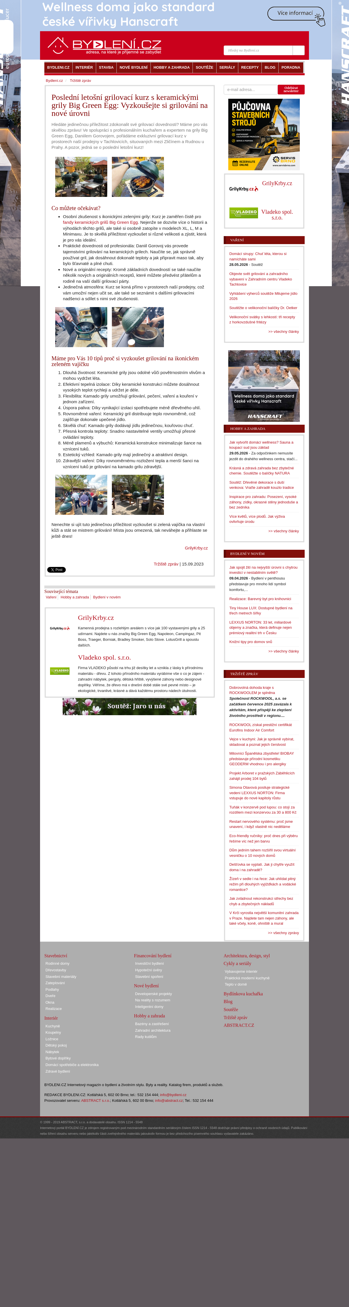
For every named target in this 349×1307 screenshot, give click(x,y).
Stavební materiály (60, 976)
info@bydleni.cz (173, 1095)
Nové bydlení (146, 985)
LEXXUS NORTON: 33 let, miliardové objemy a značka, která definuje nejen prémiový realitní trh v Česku (260, 627)
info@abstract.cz (169, 1100)
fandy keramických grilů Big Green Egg (100, 222)
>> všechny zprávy (283, 933)
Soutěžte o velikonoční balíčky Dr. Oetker (263, 308)
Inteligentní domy (149, 1007)
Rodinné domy (57, 963)
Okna (49, 1002)
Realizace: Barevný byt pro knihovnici (260, 599)
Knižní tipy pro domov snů (250, 642)
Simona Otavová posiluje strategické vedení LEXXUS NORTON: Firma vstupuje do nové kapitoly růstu (259, 792)
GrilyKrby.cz (196, 547)
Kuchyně (52, 1026)
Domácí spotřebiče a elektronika (72, 1065)
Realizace (53, 1009)
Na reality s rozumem (152, 1000)
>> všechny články (283, 331)
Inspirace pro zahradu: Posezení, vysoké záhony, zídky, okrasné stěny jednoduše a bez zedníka (263, 502)
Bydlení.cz (54, 80)
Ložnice (51, 1039)
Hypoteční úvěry (148, 970)
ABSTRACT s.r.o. (95, 1100)
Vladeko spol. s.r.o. (104, 657)
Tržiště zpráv (166, 563)
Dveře (50, 996)
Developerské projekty (153, 994)
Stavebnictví (55, 955)
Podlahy (52, 989)
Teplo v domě (236, 984)
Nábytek (52, 1052)
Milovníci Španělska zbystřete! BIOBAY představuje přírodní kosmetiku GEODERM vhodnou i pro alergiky (261, 758)
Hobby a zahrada (75, 597)
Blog (228, 1001)
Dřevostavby (55, 970)
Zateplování (55, 983)
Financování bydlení (152, 955)
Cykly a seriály (237, 963)
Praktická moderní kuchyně (247, 978)
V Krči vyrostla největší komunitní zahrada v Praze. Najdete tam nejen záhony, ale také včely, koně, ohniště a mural (264, 918)
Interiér (51, 1018)
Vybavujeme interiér (241, 971)
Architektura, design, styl (247, 955)
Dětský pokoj (56, 1045)
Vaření (51, 597)
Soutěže (231, 1009)
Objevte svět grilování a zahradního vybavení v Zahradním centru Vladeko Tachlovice (260, 279)
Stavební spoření (149, 976)
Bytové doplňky (58, 1058)
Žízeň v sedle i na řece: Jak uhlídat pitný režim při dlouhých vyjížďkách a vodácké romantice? (262, 884)
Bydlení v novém (107, 597)
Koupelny (53, 1032)
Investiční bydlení (149, 963)
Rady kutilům (145, 1037)
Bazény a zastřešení (152, 1024)
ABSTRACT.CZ (239, 1025)
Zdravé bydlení (57, 1071)
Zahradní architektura (152, 1030)
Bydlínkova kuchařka (243, 993)
